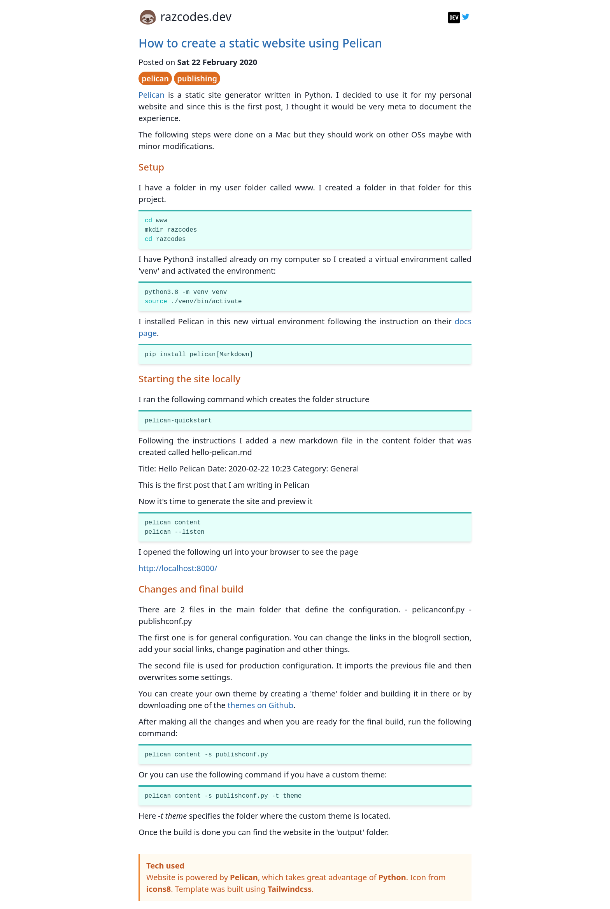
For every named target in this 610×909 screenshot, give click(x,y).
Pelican (151, 95)
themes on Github (260, 705)
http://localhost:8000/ (177, 568)
